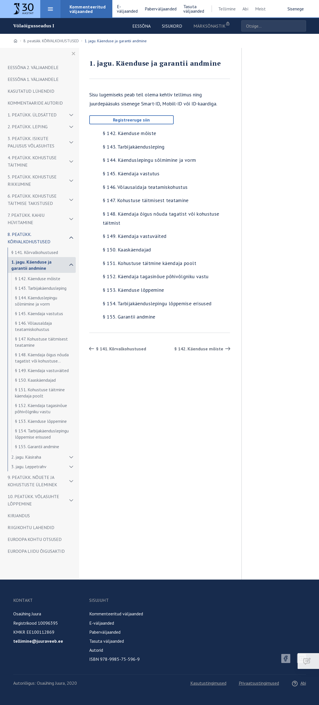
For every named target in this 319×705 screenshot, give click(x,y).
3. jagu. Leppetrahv (28, 466)
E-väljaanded (101, 623)
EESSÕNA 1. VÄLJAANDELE (33, 79)
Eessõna (141, 26)
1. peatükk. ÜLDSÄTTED (32, 115)
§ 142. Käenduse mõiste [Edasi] (203, 348)
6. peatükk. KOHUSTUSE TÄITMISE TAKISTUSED (32, 199)
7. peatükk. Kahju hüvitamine (26, 218)
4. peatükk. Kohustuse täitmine (32, 161)
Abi (245, 9)
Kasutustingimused (208, 683)
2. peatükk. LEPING (28, 126)
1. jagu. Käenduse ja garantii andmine (31, 265)
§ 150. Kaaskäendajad (35, 380)
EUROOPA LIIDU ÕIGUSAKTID (36, 551)
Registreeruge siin (131, 120)
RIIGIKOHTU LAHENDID (31, 527)
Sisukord (172, 26)
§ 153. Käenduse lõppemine (41, 421)
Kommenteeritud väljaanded (116, 613)
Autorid (96, 650)
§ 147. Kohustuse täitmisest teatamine (41, 342)
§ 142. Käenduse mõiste (37, 278)
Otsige (300, 26)
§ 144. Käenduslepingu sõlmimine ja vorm (36, 301)
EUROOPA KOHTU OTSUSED (35, 539)
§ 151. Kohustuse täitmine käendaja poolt (40, 393)
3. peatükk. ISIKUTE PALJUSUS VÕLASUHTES (31, 142)
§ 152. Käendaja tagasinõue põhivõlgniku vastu (41, 408)
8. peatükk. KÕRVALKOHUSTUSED (51, 40)
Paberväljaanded (105, 632)
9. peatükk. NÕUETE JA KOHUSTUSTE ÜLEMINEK (32, 480)
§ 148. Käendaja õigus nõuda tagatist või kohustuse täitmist (42, 359)
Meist (260, 9)
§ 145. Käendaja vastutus (39, 313)
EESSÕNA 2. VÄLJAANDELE (33, 67)
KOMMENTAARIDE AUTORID (35, 103)
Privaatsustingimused (259, 683)
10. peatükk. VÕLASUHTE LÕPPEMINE (33, 500)
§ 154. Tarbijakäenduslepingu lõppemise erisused (42, 434)
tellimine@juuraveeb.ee (38, 641)
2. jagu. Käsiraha (26, 457)
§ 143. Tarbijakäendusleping (40, 288)
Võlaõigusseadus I (33, 25)
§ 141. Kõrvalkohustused (34, 252)
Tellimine (227, 9)
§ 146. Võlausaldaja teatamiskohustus (33, 326)
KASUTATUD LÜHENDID (31, 91)
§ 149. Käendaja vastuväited (42, 370)
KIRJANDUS (19, 515)
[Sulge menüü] (73, 53)
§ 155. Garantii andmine (37, 446)
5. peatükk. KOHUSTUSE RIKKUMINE (32, 180)
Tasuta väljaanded (106, 641)
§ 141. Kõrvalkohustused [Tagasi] (116, 348)
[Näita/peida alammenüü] (71, 114)
